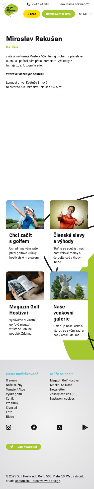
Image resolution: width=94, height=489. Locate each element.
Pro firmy (12, 403)
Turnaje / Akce (15, 389)
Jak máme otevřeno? (74, 4)
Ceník (10, 398)
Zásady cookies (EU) (63, 394)
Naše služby (14, 385)
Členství (11, 407)
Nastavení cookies (62, 398)
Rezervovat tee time (58, 14)
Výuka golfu (14, 394)
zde (18, 65)
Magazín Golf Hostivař (64, 380)
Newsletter (57, 389)
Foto (9, 412)
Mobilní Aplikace (61, 385)
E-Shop (32, 14)
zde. (40, 65)
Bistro (10, 416)
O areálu (11, 380)
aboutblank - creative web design (37, 481)
